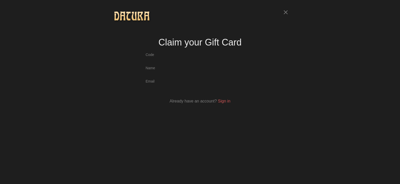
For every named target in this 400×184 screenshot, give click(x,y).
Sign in (224, 101)
